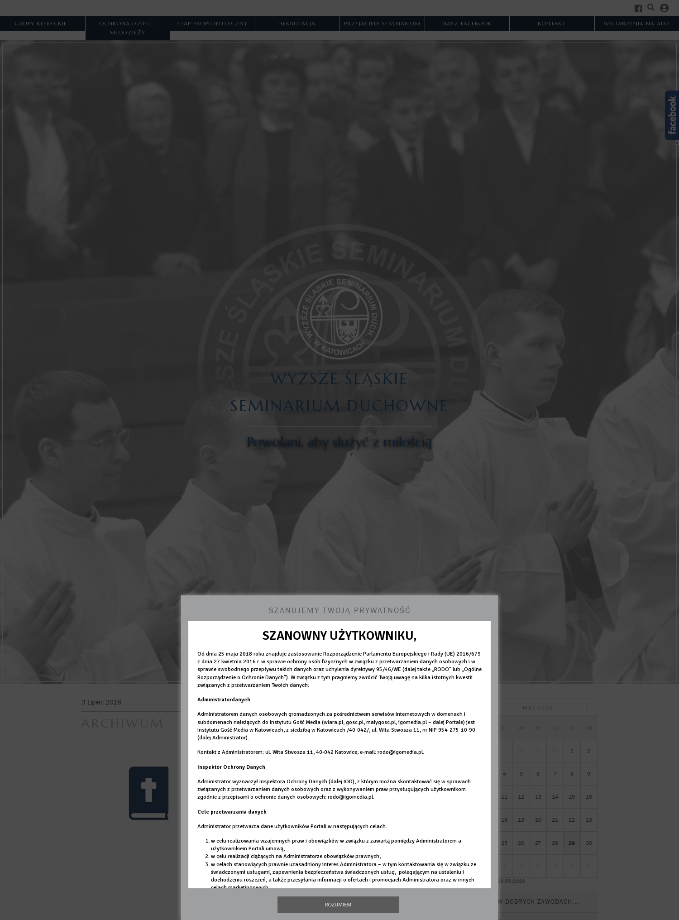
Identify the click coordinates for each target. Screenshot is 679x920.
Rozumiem (338, 904)
